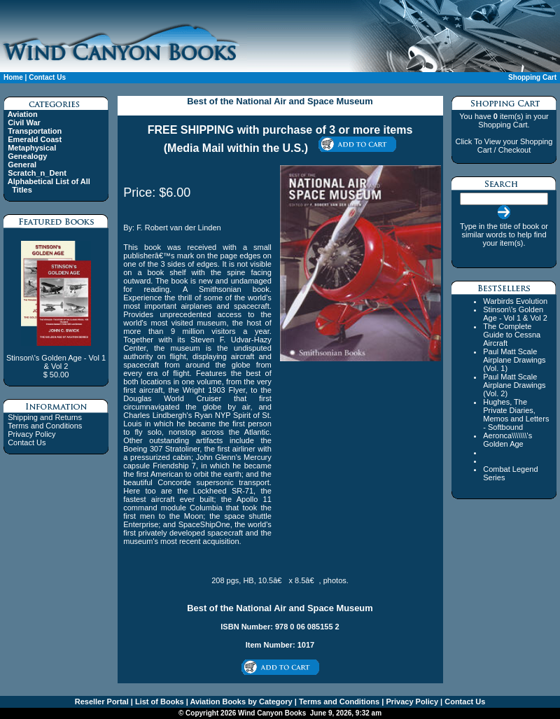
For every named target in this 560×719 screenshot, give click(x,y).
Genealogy (27, 156)
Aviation (23, 114)
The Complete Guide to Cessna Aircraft (511, 334)
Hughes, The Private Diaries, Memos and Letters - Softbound (516, 414)
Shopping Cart (532, 77)
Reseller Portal (102, 701)
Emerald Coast (35, 139)
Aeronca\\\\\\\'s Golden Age (507, 439)
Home (13, 77)
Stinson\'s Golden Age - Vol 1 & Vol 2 (515, 313)
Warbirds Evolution (515, 301)
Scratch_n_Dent (37, 173)
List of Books (158, 701)
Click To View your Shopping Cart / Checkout (503, 145)
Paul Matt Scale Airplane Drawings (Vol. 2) (514, 385)
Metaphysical (32, 148)
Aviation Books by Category (240, 701)
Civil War (24, 122)
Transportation (35, 131)
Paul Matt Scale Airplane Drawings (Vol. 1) (514, 359)
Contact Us (47, 77)
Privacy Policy (31, 434)
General (22, 164)
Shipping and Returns (45, 417)
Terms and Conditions (45, 425)
